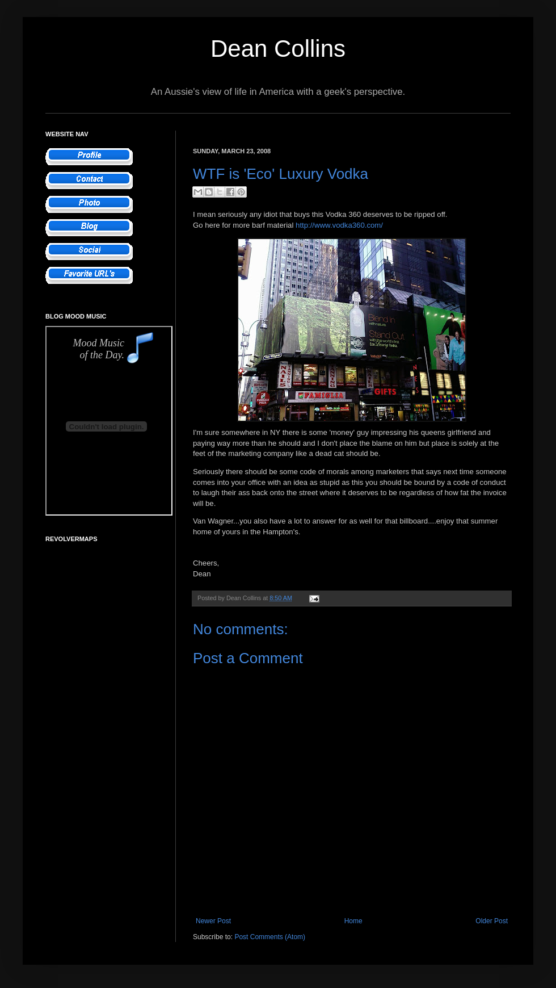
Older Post (491, 921)
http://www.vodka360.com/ (339, 225)
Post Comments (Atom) (269, 937)
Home (353, 921)
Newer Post (213, 921)
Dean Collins (278, 48)
